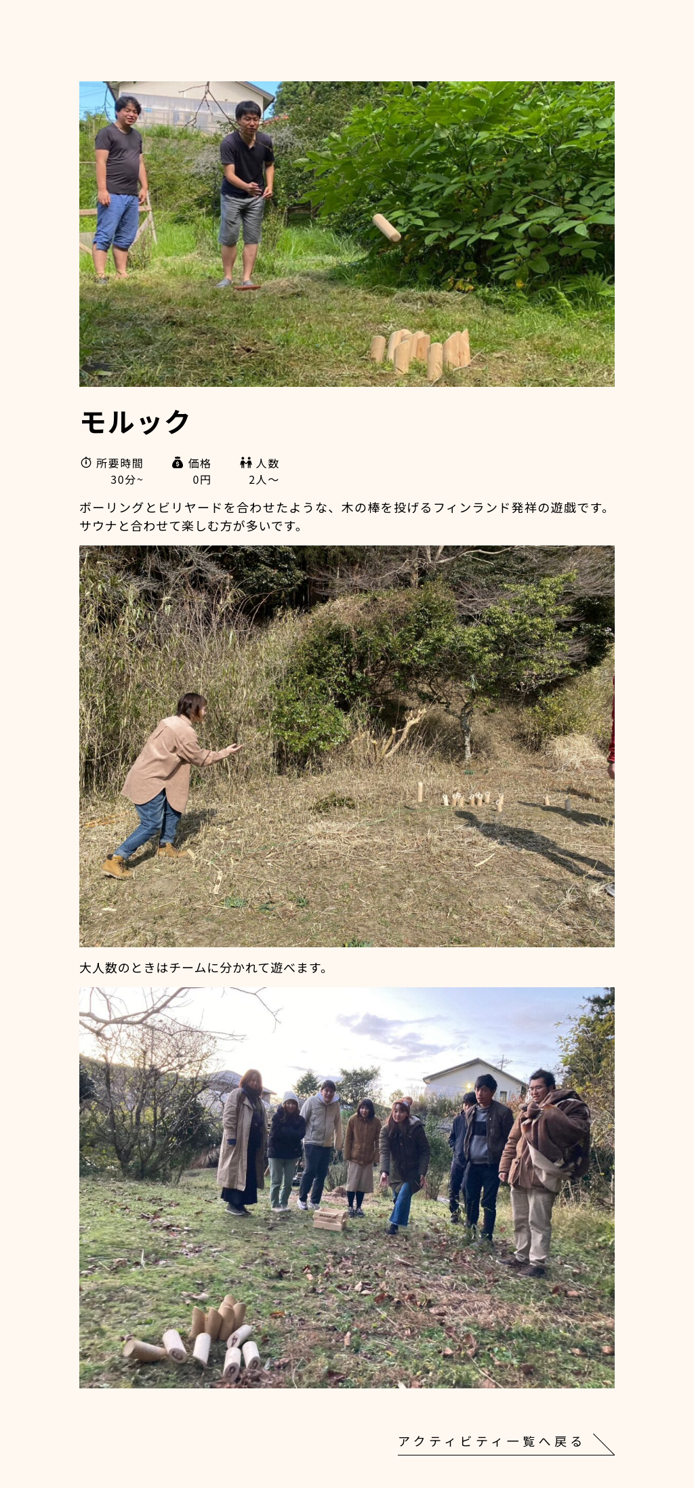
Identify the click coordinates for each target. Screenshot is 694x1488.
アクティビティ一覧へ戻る (492, 1440)
